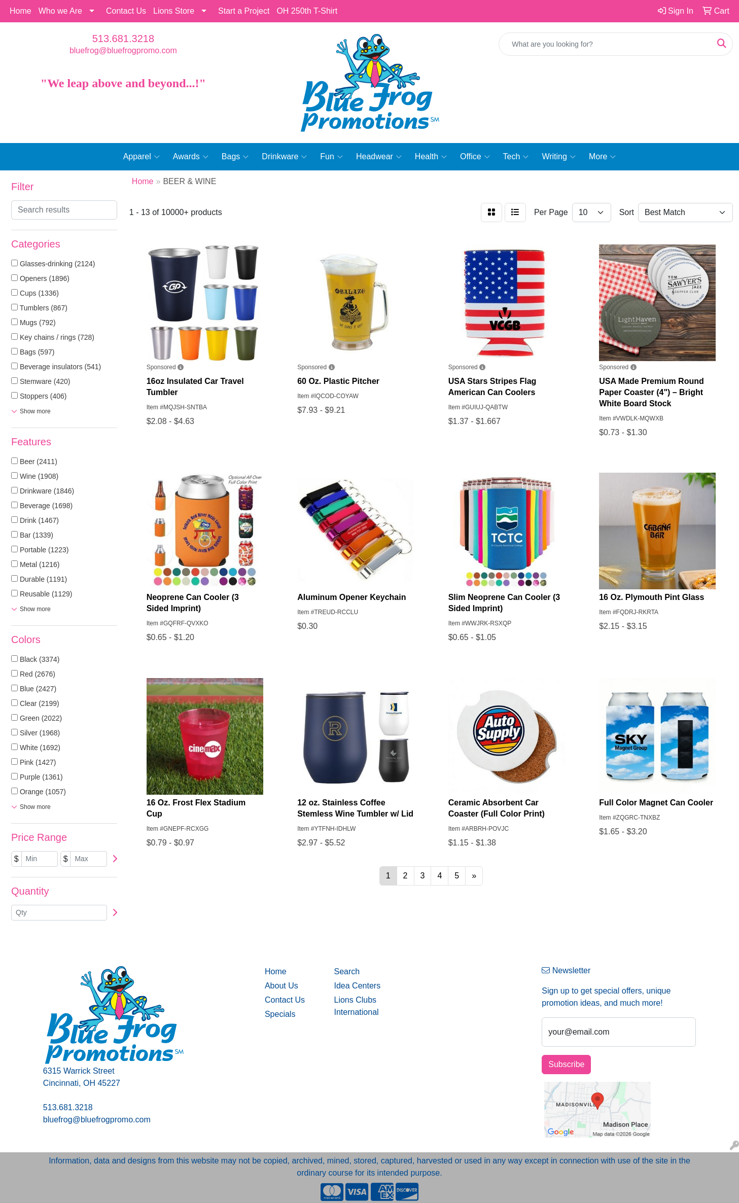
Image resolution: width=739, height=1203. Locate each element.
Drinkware (284, 157)
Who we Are (60, 11)
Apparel (141, 157)
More (602, 157)
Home (20, 11)
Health (431, 157)
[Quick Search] (605, 44)
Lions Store (173, 11)
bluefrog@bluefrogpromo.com (123, 50)
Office (475, 157)
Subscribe (566, 1064)
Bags (235, 157)
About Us (281, 985)
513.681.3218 (123, 38)
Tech (516, 157)
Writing (559, 157)
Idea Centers (357, 985)
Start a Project (243, 11)
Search (347, 971)
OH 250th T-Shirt (306, 11)
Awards (190, 157)
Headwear (379, 157)
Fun (331, 157)
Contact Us (126, 11)
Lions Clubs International (356, 1006)
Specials (280, 1014)
